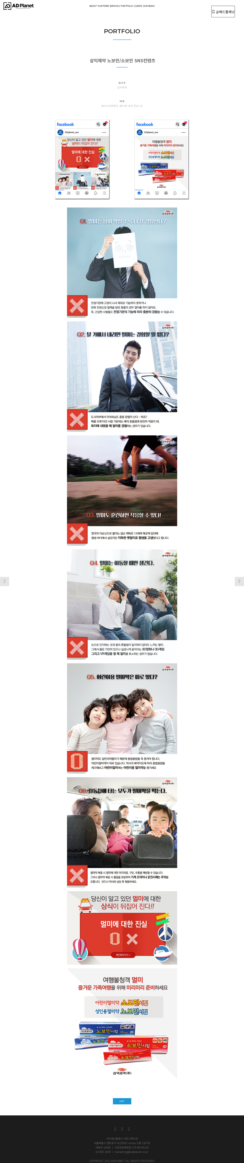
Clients (151, 5)
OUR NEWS (171, 5)
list (122, 1101)
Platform (89, 5)
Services (110, 5)
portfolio (131, 5)
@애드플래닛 (222, 6)
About (70, 5)
